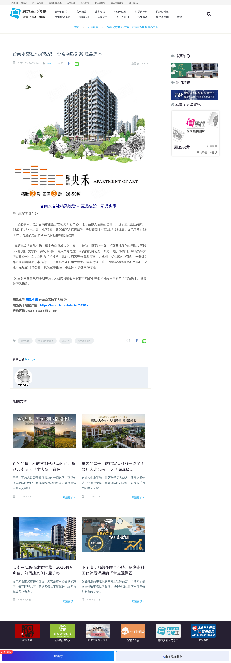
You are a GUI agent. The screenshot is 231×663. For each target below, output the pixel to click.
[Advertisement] (194, 215)
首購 (185, 17)
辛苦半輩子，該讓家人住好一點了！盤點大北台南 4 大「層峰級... (112, 469)
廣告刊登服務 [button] (118, 2)
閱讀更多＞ (69, 503)
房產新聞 (89, 11)
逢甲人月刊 (129, 17)
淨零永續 (92, 17)
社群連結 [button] (134, 2)
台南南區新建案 (45, 340)
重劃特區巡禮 (71, 17)
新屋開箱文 (70, 11)
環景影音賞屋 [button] (56, 2)
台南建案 (93, 27)
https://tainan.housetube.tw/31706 (64, 305)
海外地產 (149, 17)
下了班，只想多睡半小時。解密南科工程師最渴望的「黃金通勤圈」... (112, 573)
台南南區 (212, 145)
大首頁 (14, 2)
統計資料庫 (168, 11)
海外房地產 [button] (39, 2)
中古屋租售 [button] (101, 2)
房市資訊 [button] (72, 2)
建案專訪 (108, 11)
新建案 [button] (25, 2)
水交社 (65, 340)
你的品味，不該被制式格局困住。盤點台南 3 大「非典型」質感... (43, 469)
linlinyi (53, 63)
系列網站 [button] (86, 2)
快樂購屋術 (147, 11)
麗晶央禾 (32, 300)
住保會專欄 (168, 17)
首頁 (76, 27)
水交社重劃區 (84, 340)
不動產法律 (127, 11)
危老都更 (110, 17)
